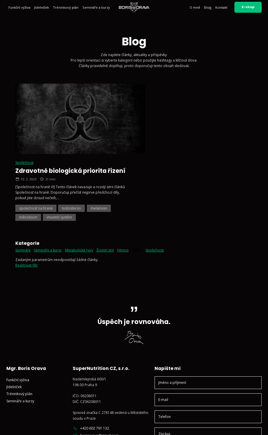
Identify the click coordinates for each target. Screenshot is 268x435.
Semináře (23, 179)
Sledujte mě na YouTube (96, 382)
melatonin (224, 137)
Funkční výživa (19, 7)
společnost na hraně (162, 137)
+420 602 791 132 (91, 357)
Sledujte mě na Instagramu (98, 375)
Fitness (123, 179)
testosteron (197, 137)
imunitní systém (185, 146)
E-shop (248, 7)
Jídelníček (41, 7)
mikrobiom (154, 146)
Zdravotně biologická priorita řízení (196, 99)
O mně (195, 7)
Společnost (150, 91)
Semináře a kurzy (96, 7)
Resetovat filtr (26, 194)
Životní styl (105, 179)
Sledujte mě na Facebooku (98, 389)
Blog (207, 7)
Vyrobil (250, 425)
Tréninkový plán (65, 7)
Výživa (137, 179)
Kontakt (221, 7)
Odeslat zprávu (208, 391)
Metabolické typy (79, 179)
